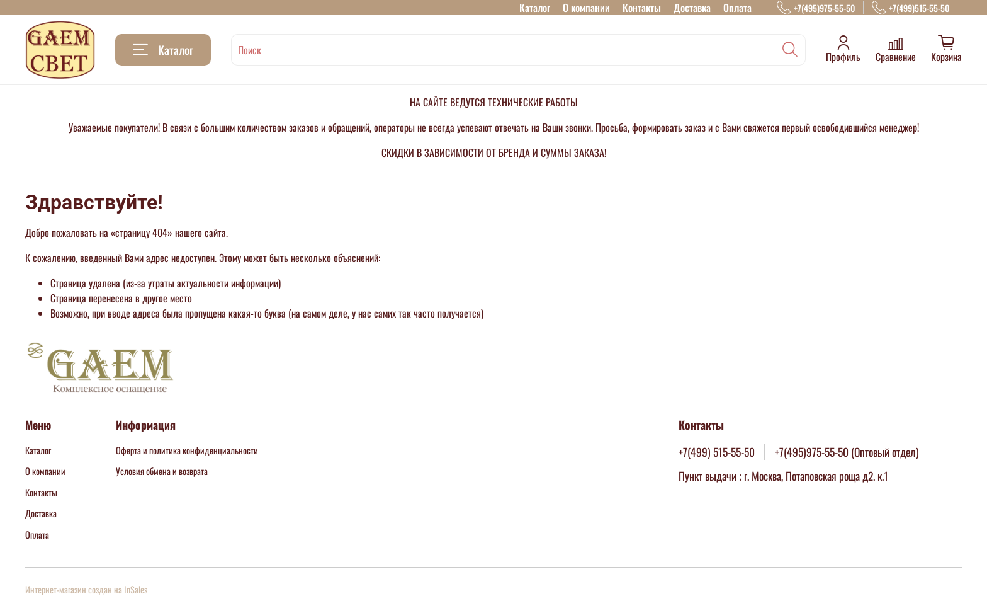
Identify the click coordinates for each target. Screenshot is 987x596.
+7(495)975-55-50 (816, 7)
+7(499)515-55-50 (910, 7)
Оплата (737, 7)
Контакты (642, 7)
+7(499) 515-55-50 (717, 452)
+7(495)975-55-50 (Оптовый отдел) (847, 452)
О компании (586, 7)
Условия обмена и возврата (162, 471)
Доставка (692, 7)
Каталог (534, 7)
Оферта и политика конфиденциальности (187, 450)
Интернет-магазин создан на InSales (86, 589)
